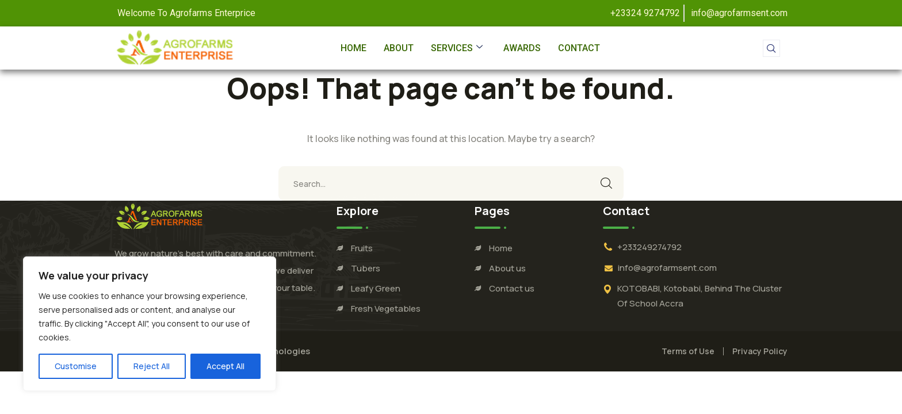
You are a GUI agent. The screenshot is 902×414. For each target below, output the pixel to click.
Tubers (365, 268)
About (399, 48)
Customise (76, 366)
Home (353, 48)
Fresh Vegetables (386, 308)
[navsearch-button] (771, 48)
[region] (149, 323)
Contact (579, 48)
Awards (522, 48)
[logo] (159, 216)
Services (457, 48)
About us (507, 268)
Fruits (362, 248)
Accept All (225, 366)
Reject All (151, 366)
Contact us (511, 288)
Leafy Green (375, 288)
